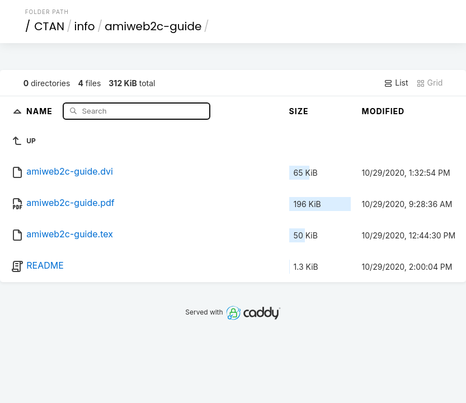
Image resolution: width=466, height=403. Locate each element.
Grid (429, 83)
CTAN (49, 26)
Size (299, 111)
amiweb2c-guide (153, 26)
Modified (383, 111)
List (396, 83)
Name (40, 110)
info (84, 26)
